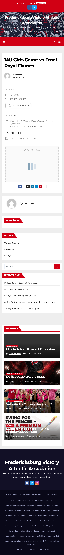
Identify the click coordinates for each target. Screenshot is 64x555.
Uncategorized (12, 346)
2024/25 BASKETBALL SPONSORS (31, 500)
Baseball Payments (34, 506)
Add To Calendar (18, 105)
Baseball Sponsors (51, 506)
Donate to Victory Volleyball (40, 521)
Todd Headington (32, 381)
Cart (48, 511)
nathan (19, 75)
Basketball (14, 138)
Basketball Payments (23, 511)
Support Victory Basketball (44, 531)
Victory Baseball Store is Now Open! (21, 308)
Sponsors (55, 526)
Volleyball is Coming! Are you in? (20, 296)
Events (55, 521)
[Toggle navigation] (59, 41)
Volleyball (9, 256)
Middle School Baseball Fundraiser (21, 283)
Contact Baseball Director (16, 516)
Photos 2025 (39, 526)
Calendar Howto (39, 511)
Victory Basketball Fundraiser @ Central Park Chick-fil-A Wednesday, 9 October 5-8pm (32, 542)
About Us (49, 500)
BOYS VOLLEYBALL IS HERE (17, 289)
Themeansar (52, 494)
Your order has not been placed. (36, 549)
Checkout (55, 511)
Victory (9, 373)
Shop (48, 526)
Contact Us (53, 516)
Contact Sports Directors (37, 516)
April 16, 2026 (15, 381)
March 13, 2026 (15, 409)
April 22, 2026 (15, 354)
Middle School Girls (28, 138)
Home (13, 500)
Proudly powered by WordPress (18, 494)
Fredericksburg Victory (13, 526)
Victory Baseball (12, 243)
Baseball (10, 425)
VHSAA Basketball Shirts (35, 536)
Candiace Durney (32, 354)
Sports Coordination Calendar (20, 531)
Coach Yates (33, 436)
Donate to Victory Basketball (17, 521)
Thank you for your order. (14, 536)
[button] (54, 42)
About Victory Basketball (15, 506)
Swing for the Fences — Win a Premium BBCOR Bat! (29, 302)
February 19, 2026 (17, 436)
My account (28, 526)
